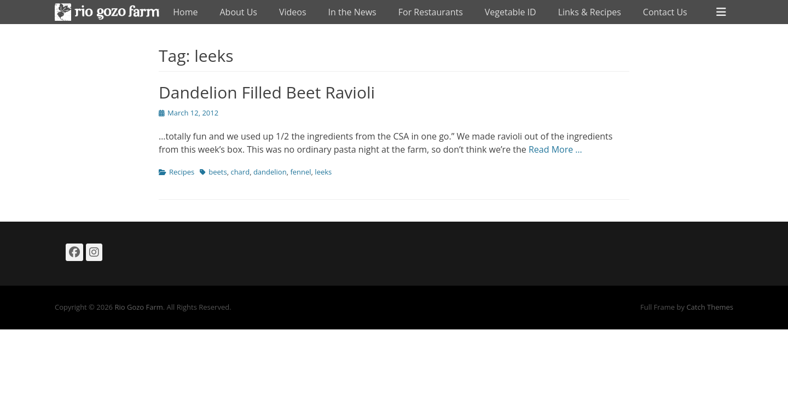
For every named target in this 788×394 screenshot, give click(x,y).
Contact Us (665, 12)
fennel (300, 172)
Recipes (181, 172)
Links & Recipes (589, 12)
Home (185, 12)
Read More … (555, 149)
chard (240, 172)
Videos (292, 12)
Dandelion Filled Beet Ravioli (267, 92)
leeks (323, 172)
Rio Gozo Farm (138, 307)
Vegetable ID (510, 12)
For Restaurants (430, 12)
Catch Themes (709, 307)
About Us (238, 12)
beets (217, 172)
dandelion (270, 172)
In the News (352, 12)
